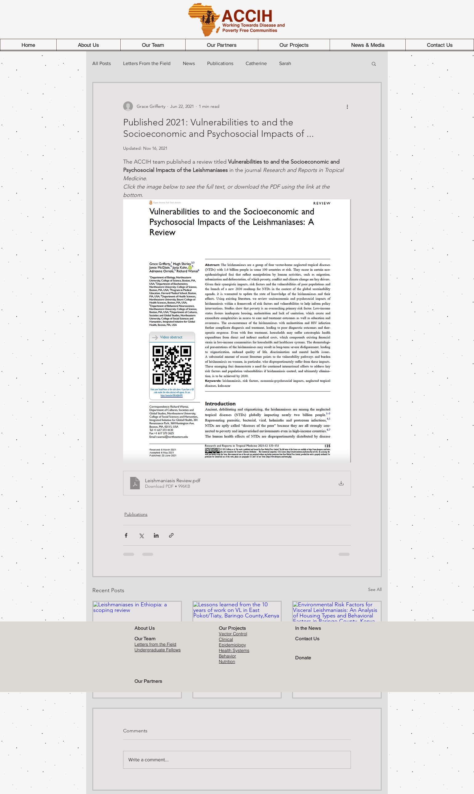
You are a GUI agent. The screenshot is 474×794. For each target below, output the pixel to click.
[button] (374, 63)
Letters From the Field (147, 63)
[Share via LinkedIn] (156, 535)
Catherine (256, 63)
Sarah (285, 63)
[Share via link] (171, 535)
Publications (220, 63)
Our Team (145, 638)
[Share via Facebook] (126, 535)
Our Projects (232, 628)
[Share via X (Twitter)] (141, 535)
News (189, 63)
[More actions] (347, 106)
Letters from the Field (155, 644)
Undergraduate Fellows (158, 650)
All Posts (101, 63)
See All (375, 589)
